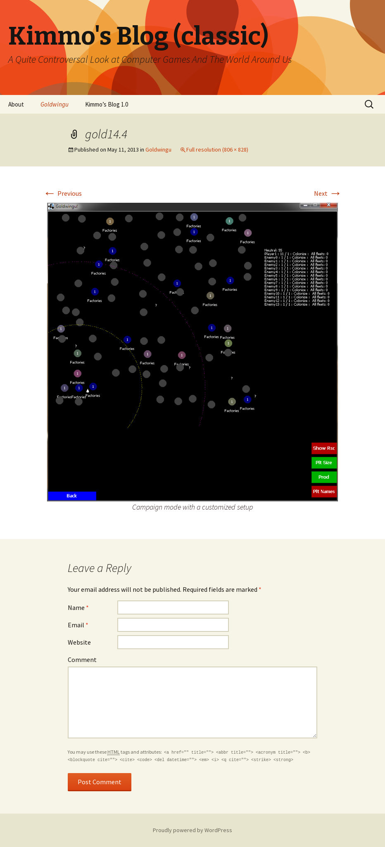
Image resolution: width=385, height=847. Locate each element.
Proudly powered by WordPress (192, 830)
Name (78, 607)
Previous (62, 193)
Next (328, 193)
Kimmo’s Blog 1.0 (106, 104)
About (16, 104)
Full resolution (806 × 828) (217, 149)
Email (78, 625)
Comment (82, 659)
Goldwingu (54, 104)
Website (79, 642)
